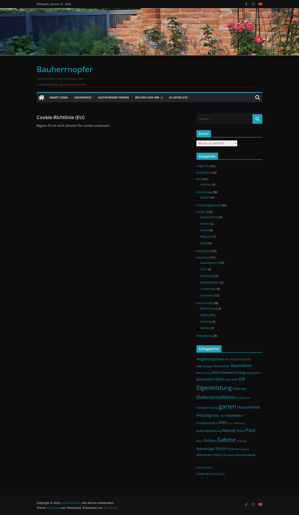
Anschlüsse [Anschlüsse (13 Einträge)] (232, 359)
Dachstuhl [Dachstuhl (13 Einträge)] (231, 379)
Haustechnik (204, 303)
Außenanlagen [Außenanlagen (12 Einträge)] (204, 366)
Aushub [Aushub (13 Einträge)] (246, 359)
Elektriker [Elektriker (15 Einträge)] (240, 388)
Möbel (204, 197)
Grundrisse (82, 97)
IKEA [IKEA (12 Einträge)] (222, 415)
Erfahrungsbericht (208, 205)
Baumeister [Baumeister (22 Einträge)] (241, 365)
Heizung (205, 321)
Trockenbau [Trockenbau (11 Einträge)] (234, 449)
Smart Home (58, 97)
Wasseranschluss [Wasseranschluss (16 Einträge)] (209, 455)
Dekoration (203, 172)
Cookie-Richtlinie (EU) (210, 474)
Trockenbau (208, 289)
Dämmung (207, 276)
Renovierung (204, 336)
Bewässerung (209, 217)
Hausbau (202, 257)
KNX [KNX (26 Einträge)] (223, 422)
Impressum (203, 467)
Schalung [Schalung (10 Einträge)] (241, 440)
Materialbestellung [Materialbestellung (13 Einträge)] (209, 431)
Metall (204, 230)
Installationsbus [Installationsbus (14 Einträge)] (207, 423)
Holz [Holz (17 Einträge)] (215, 415)
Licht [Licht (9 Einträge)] (230, 423)
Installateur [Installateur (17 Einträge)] (234, 415)
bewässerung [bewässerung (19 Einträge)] (234, 372)
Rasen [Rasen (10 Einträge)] (199, 440)
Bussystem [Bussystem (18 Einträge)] (205, 379)
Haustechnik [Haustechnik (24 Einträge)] (248, 407)
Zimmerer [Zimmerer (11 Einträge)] (229, 455)
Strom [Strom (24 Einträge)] (220, 448)
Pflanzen (206, 237)
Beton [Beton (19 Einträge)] (217, 372)
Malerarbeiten (209, 282)
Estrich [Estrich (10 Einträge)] (247, 398)
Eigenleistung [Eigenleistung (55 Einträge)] (214, 388)
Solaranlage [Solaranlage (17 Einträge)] (205, 448)
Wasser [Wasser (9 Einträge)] (245, 449)
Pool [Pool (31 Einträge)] (250, 430)
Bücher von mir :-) (149, 97)
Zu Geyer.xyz (178, 97)
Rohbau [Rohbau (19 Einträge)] (210, 440)
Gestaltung (203, 251)
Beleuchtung (208, 308)
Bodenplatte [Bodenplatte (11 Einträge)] (253, 373)
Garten (201, 212)
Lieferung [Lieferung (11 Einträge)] (238, 423)
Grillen (204, 223)
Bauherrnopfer (65, 69)
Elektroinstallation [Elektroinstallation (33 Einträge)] (216, 397)
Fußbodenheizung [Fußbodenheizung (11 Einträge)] (207, 407)
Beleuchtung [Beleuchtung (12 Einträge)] (203, 373)
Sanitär (205, 328)
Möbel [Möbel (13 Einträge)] (241, 431)
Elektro (204, 315)
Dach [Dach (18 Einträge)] (219, 379)
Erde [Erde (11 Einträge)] (239, 398)
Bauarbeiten (208, 263)
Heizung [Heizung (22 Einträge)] (203, 415)
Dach (203, 269)
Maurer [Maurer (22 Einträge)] (229, 430)
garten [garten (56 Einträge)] (227, 406)
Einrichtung (204, 192)
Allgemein (203, 166)
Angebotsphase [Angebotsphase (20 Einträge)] (210, 358)
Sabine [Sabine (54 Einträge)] (227, 439)
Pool (203, 243)
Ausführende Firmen (113, 97)
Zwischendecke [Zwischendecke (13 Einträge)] (245, 455)
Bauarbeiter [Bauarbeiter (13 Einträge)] (222, 366)
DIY (198, 179)
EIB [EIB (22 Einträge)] (242, 379)
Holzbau (205, 184)
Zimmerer (206, 295)
